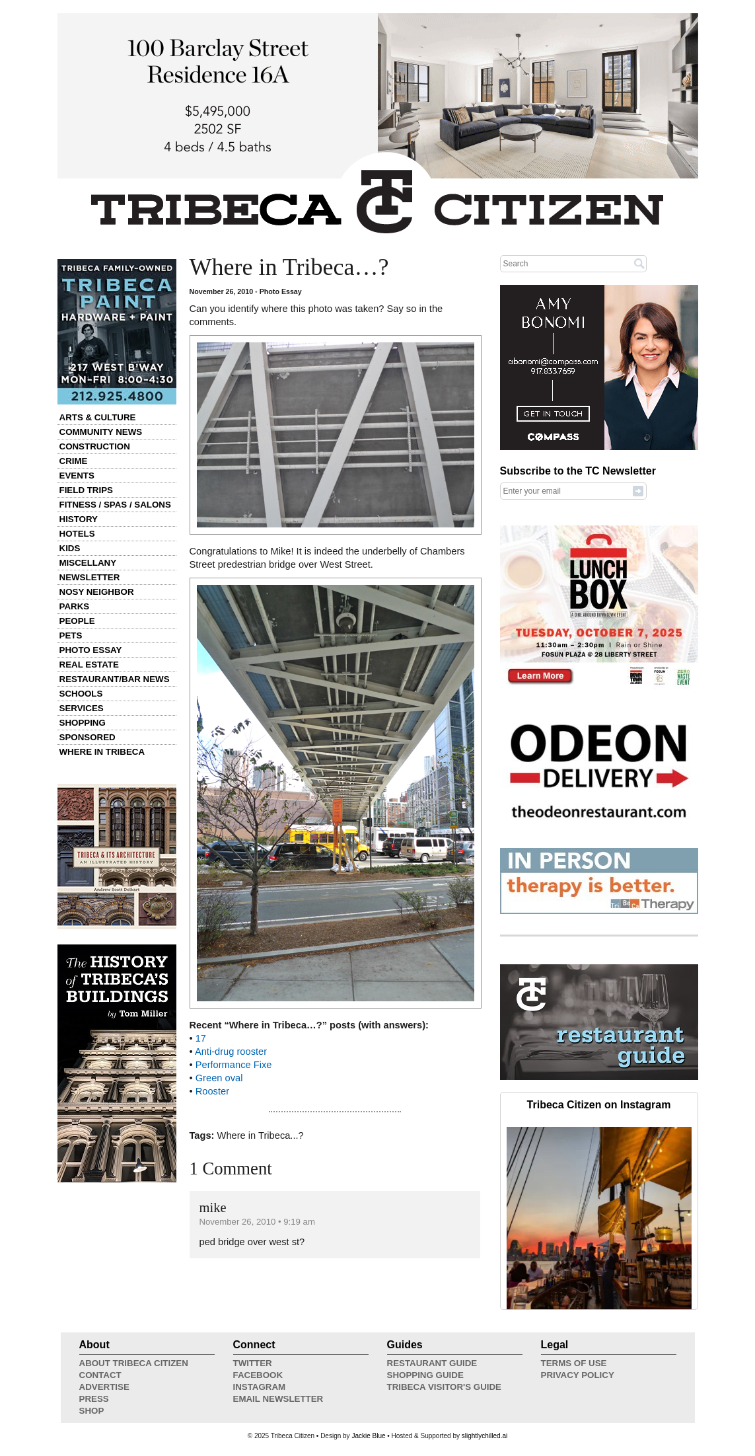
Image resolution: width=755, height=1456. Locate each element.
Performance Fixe (234, 1064)
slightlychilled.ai (484, 1435)
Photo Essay (90, 650)
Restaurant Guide (432, 1363)
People (77, 621)
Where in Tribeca (102, 752)
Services (81, 708)
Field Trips (86, 490)
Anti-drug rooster (231, 1051)
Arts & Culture (97, 417)
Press (94, 1399)
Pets (71, 635)
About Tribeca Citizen (133, 1363)
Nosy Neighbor (96, 592)
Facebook (258, 1375)
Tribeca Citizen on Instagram (599, 1104)
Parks (74, 606)
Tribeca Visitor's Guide (444, 1387)
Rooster (212, 1091)
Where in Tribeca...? (260, 1135)
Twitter (252, 1363)
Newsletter (89, 577)
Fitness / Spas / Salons (115, 505)
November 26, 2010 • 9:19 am (257, 1222)
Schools (81, 694)
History (78, 519)
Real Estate (89, 665)
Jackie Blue (368, 1435)
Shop (91, 1411)
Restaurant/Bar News (114, 679)
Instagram (259, 1387)
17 (201, 1038)
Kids (70, 548)
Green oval (219, 1078)
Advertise (104, 1387)
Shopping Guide (425, 1375)
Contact (100, 1375)
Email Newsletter (278, 1399)
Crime (73, 461)
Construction (94, 446)
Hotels (77, 534)
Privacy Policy (577, 1375)
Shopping (82, 723)
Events (76, 475)
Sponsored (87, 737)
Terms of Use (574, 1363)
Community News (101, 432)
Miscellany (88, 563)
